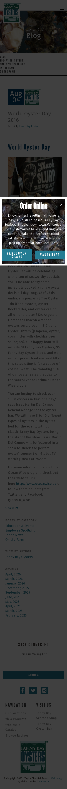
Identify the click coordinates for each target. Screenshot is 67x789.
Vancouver (50, 255)
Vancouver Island (17, 255)
